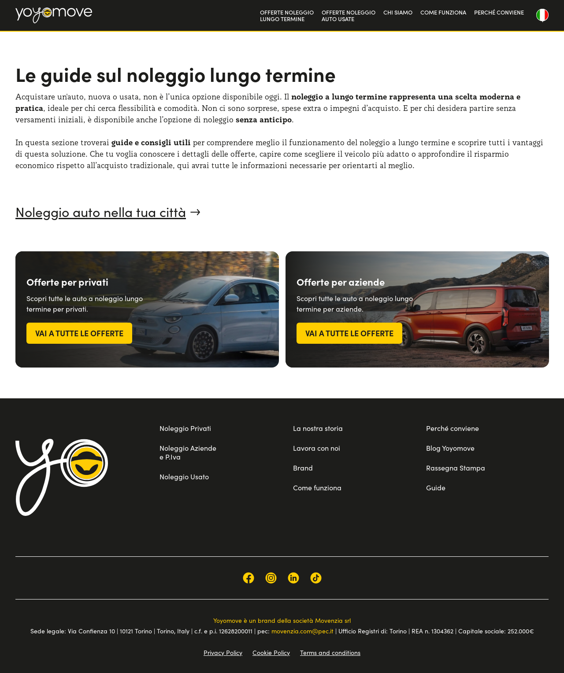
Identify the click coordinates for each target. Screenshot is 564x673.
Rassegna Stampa (455, 467)
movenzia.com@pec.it (302, 630)
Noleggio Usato (184, 476)
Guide (435, 487)
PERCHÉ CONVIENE (499, 12)
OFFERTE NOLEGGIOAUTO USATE (348, 15)
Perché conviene (452, 428)
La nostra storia (318, 428)
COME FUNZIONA (443, 12)
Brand (303, 467)
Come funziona (317, 487)
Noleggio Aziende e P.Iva (188, 452)
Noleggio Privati (185, 428)
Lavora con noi (316, 447)
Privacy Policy (223, 652)
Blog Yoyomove (450, 447)
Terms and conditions (330, 652)
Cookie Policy (271, 652)
